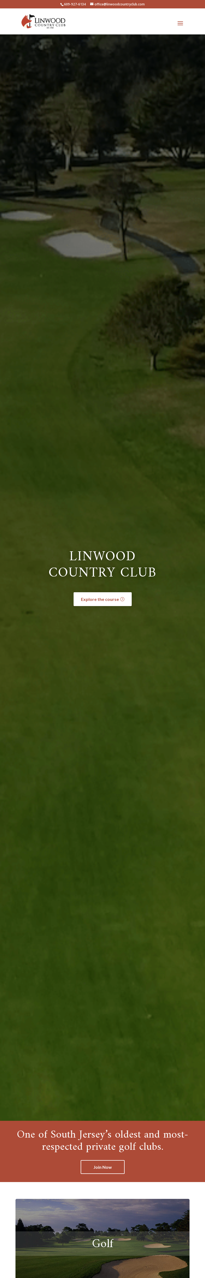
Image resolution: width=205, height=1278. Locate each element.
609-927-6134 (75, 4)
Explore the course (100, 599)
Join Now (102, 1167)
